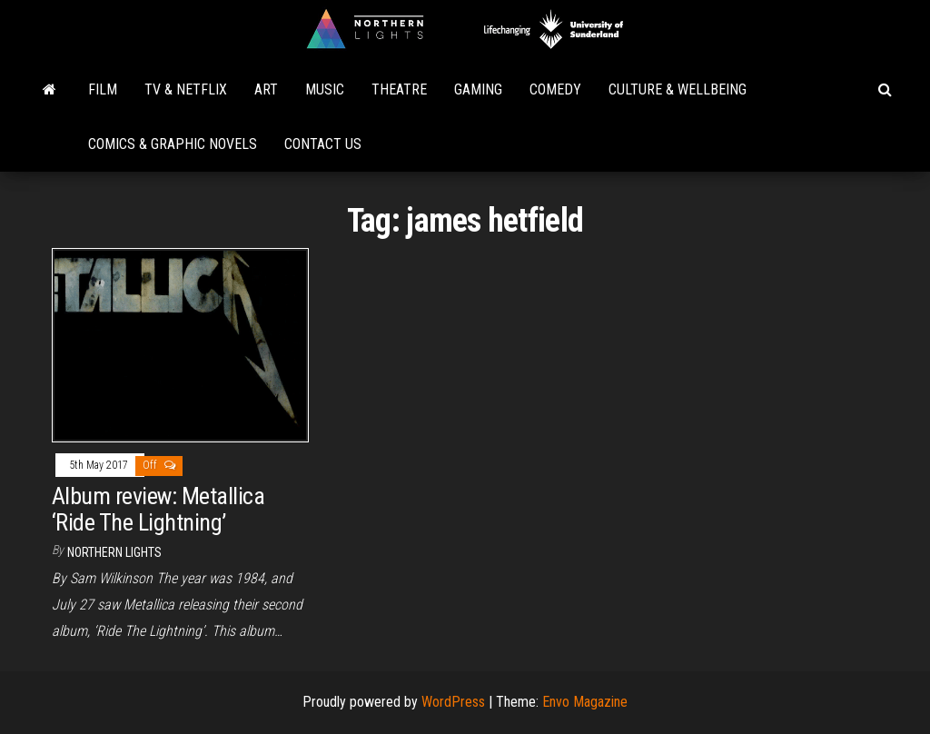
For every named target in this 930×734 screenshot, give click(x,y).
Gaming (478, 89)
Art (266, 89)
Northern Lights (114, 552)
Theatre (399, 89)
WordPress (453, 701)
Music (324, 89)
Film (102, 89)
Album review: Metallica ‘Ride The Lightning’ (158, 509)
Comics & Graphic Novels (172, 144)
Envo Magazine (585, 701)
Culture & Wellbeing (677, 89)
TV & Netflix (185, 89)
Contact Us (322, 144)
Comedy (555, 89)
